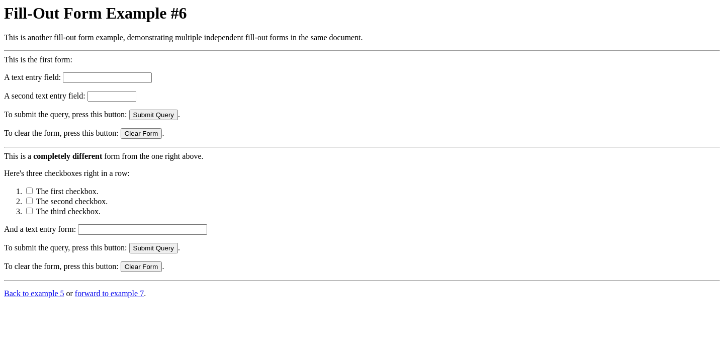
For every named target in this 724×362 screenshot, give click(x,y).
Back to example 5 (34, 293)
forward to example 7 (109, 293)
